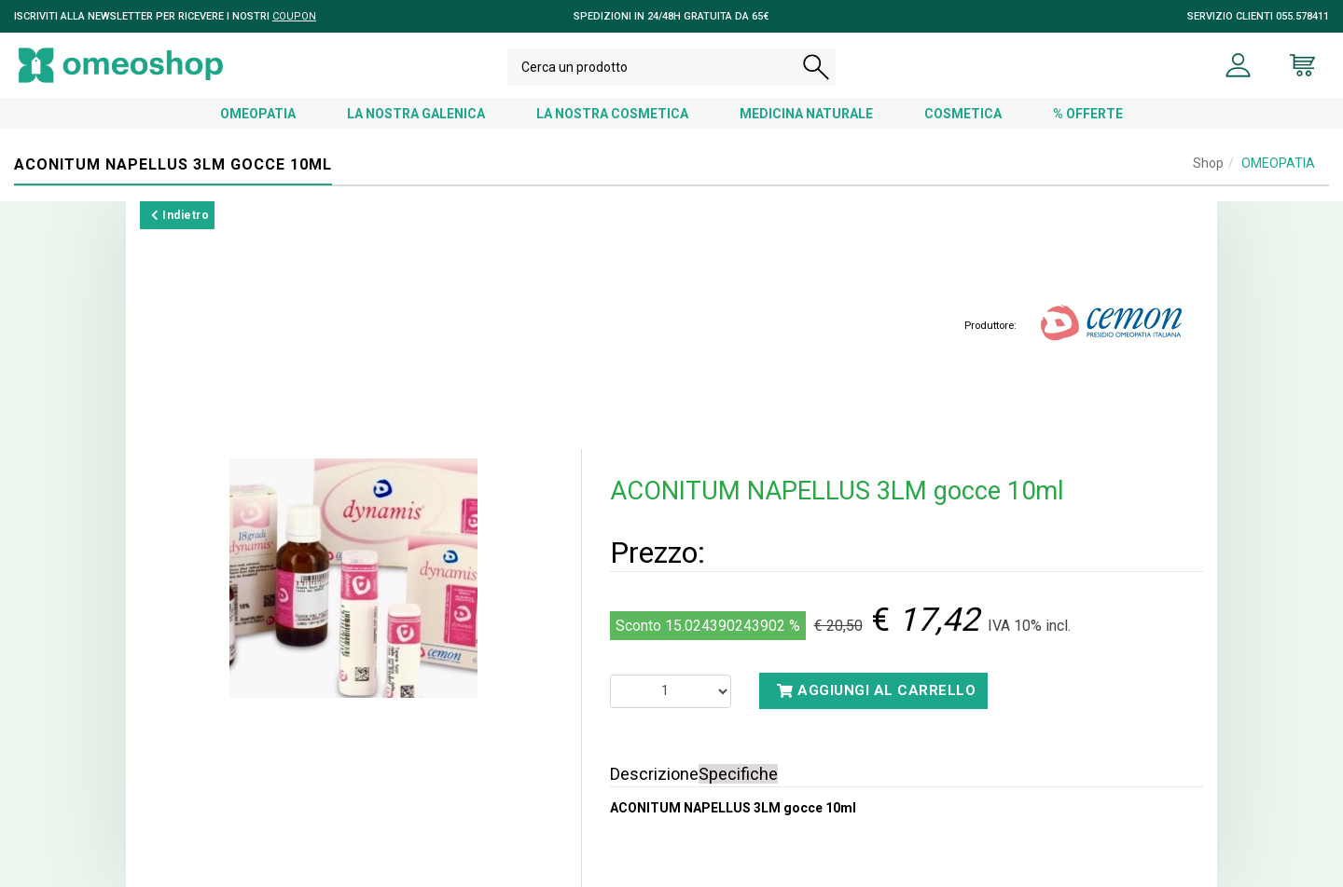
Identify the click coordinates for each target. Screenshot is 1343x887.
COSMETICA (963, 113)
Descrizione (654, 774)
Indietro (180, 215)
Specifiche (738, 774)
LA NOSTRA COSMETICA (612, 113)
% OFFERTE (1088, 113)
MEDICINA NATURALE (806, 113)
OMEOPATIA (258, 113)
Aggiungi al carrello (876, 690)
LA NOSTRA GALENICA (416, 113)
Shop (1208, 163)
